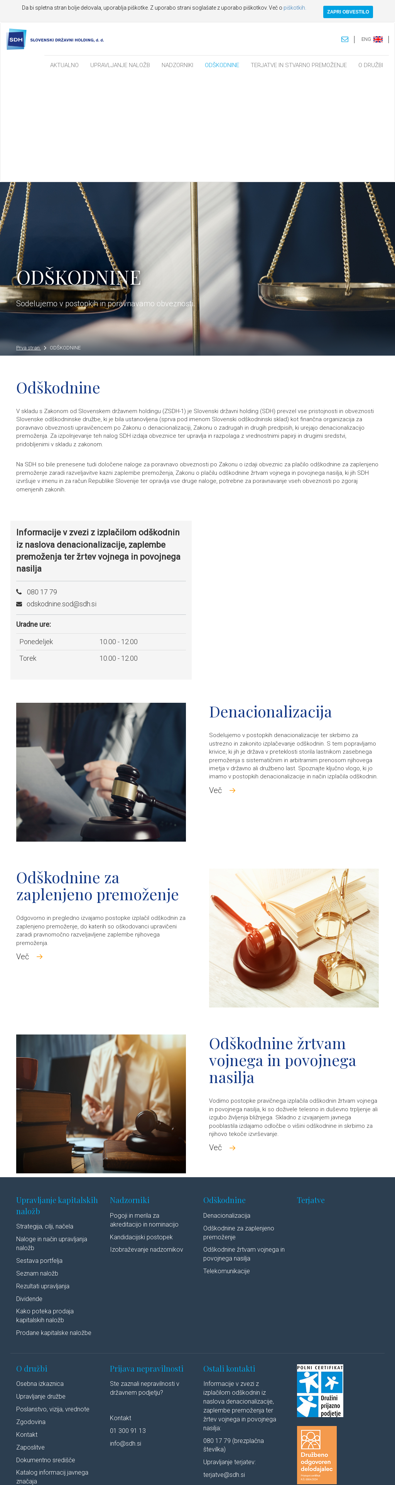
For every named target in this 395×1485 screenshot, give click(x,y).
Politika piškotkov (206, 1471)
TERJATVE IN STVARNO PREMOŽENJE (299, 65)
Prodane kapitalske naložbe (53, 1227)
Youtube (346, 1471)
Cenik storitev (34, 1401)
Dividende (29, 1193)
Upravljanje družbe (41, 1291)
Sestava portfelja (39, 1155)
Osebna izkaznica (40, 1278)
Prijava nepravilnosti (147, 1262)
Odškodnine (224, 1094)
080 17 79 (42, 486)
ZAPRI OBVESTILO (348, 12)
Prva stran (31, 242)
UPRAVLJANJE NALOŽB (120, 65)
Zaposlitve (30, 1341)
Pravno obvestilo (100, 1471)
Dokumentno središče (45, 1354)
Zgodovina (31, 1316)
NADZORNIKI (177, 65)
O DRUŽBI (370, 65)
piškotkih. (295, 8)
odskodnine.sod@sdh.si (61, 498)
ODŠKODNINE (222, 65)
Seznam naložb (37, 1167)
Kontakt (26, 1329)
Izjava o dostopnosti (252, 1471)
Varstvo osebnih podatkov (153, 1471)
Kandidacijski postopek (141, 1131)
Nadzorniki (130, 1094)
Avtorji (287, 1471)
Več (215, 684)
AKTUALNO (64, 65)
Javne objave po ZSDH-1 (50, 1388)
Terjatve (311, 1094)
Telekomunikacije (226, 1165)
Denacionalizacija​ (226, 1110)
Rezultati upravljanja (42, 1180)
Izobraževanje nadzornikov (146, 1144)
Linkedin (313, 1471)
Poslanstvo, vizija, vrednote (52, 1304)
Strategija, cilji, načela (44, 1121)
